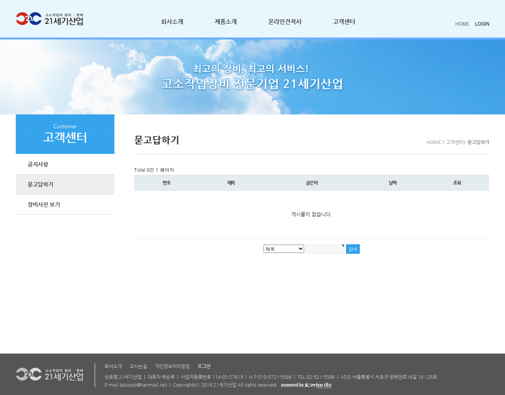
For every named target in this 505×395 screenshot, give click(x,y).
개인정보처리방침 (172, 366)
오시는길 (138, 366)
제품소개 (226, 21)
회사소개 (172, 21)
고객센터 (344, 21)
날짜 (393, 182)
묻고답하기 (40, 184)
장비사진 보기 (44, 204)
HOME (462, 23)
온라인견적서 (284, 21)
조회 (457, 182)
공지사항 (38, 164)
